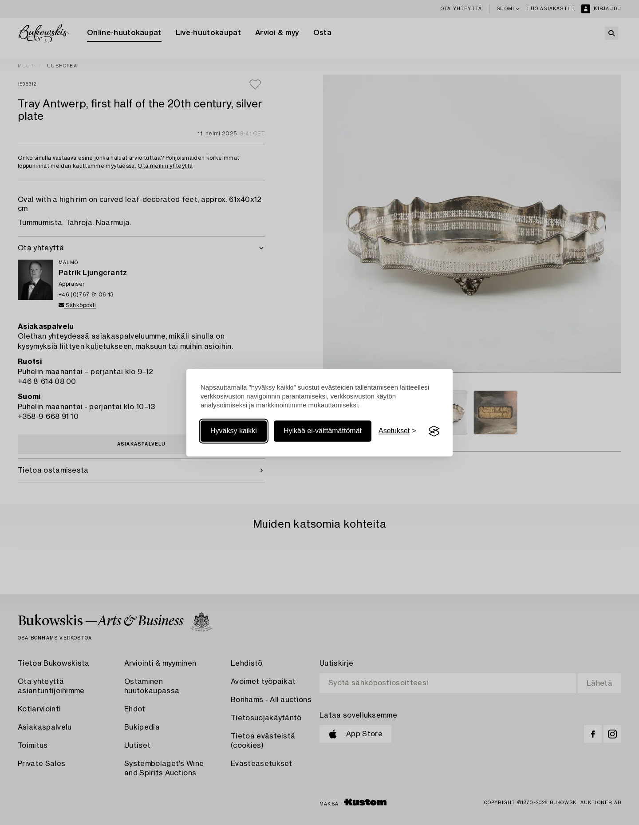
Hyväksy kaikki (233, 431)
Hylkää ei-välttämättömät (323, 431)
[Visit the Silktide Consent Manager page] (434, 431)
